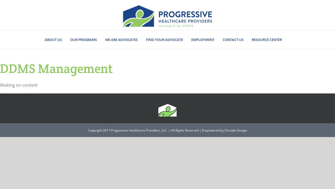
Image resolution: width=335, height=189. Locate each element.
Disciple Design (236, 130)
